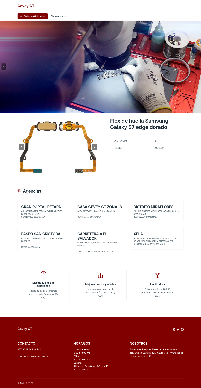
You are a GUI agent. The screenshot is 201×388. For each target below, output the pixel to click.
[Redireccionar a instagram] (182, 329)
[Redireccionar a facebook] (174, 329)
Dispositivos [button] (57, 16)
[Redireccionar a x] (178, 329)
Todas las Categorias (32, 16)
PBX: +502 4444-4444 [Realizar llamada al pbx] (29, 349)
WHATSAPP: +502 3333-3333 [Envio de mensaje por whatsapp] (33, 356)
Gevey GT (26, 6)
